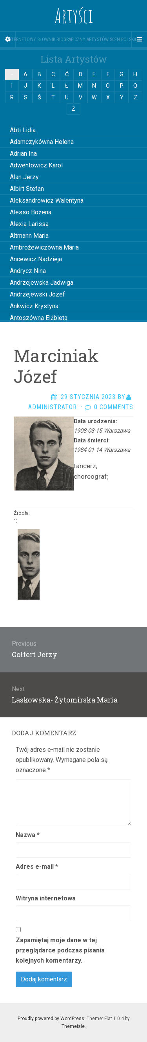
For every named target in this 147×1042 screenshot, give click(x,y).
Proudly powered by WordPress (51, 1018)
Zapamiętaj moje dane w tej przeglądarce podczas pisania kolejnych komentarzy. (60, 950)
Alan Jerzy (24, 177)
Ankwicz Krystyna (34, 306)
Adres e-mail (37, 866)
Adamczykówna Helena (42, 142)
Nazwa (28, 835)
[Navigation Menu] (139, 39)
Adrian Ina (23, 153)
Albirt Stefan (27, 188)
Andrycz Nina (28, 271)
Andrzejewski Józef (37, 294)
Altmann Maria (29, 235)
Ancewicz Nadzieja (36, 259)
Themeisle (73, 1026)
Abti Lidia (23, 130)
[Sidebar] (8, 39)
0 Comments (113, 407)
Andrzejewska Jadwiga (41, 282)
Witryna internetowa (46, 898)
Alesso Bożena (30, 212)
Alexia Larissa (29, 224)
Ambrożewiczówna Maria (44, 247)
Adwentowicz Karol (36, 165)
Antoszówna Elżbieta (38, 318)
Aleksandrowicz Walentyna (46, 200)
